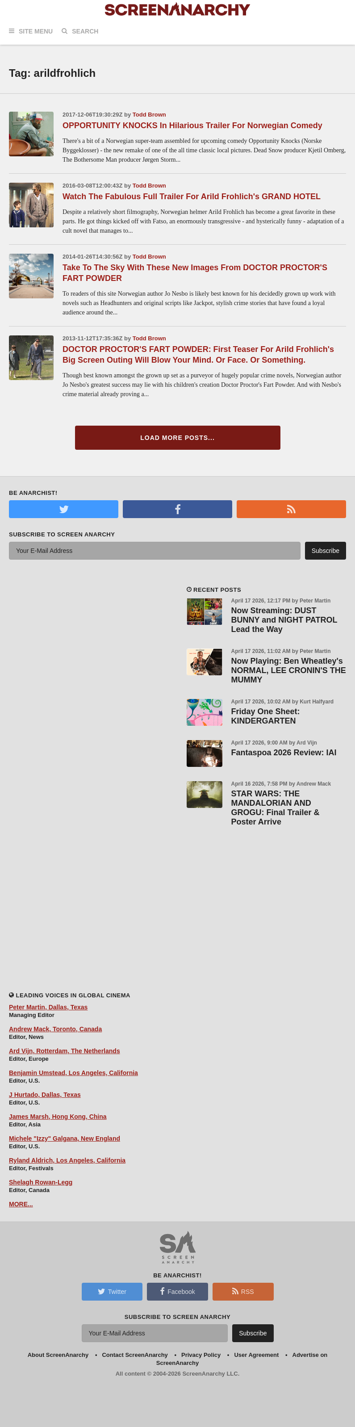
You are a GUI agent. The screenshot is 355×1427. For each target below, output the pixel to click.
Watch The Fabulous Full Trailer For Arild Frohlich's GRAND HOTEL (192, 196)
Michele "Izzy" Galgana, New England (64, 1138)
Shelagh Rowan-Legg (40, 1182)
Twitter (112, 1291)
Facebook (177, 1291)
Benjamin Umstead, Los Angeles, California (73, 1072)
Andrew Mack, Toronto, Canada (55, 1029)
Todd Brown (149, 114)
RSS (243, 1291)
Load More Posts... (177, 437)
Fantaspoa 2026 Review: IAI (284, 752)
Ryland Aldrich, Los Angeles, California (67, 1160)
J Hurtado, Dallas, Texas (45, 1094)
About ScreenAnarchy (58, 1355)
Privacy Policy (201, 1355)
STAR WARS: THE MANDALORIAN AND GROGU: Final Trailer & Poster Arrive (275, 807)
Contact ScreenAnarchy (134, 1355)
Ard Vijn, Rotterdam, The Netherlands (64, 1051)
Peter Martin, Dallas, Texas (48, 1007)
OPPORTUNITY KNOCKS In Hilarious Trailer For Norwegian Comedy (192, 125)
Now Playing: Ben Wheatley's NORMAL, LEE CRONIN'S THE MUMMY (288, 670)
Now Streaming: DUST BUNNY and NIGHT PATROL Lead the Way (284, 620)
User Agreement (256, 1355)
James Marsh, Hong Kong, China (58, 1116)
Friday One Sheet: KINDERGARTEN (265, 716)
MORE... (21, 1204)
